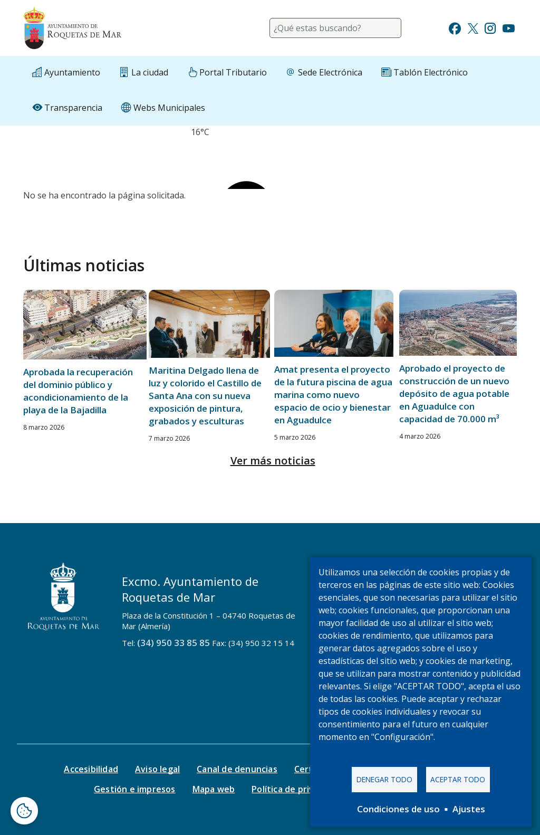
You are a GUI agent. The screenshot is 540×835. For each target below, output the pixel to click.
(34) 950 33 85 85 (173, 643)
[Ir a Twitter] (473, 27)
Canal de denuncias (237, 769)
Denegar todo (384, 779)
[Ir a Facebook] (455, 27)
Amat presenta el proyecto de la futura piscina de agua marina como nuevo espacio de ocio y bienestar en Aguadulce (333, 394)
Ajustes (468, 809)
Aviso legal (157, 769)
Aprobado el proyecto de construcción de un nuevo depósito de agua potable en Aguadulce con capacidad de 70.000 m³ (454, 393)
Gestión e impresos (135, 789)
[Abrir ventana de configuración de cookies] (24, 810)
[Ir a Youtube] (508, 27)
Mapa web (213, 789)
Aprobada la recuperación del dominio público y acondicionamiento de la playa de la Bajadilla (78, 391)
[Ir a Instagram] (490, 27)
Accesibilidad (91, 769)
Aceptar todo (457, 779)
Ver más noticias (272, 460)
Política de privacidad (296, 789)
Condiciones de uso (398, 809)
